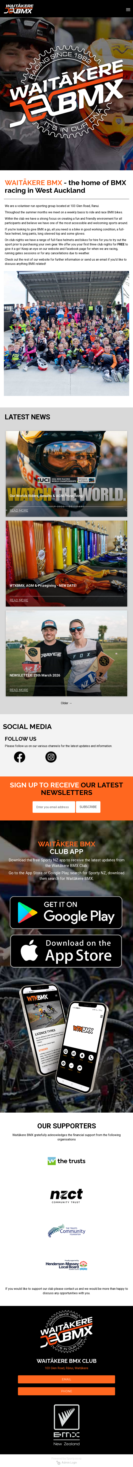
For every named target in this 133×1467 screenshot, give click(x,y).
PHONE (66, 1391)
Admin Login (66, 1462)
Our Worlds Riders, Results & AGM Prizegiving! (47, 496)
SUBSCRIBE (88, 807)
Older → (66, 703)
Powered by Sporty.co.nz (66, 1458)
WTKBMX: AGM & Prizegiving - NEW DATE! (43, 585)
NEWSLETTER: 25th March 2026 (35, 675)
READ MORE (19, 510)
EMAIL (66, 1379)
